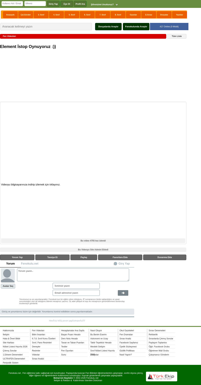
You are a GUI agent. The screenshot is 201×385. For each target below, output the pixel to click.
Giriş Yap (53, 4)
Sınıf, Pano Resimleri (42, 342)
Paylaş (84, 257)
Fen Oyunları (67, 350)
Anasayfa (10, 15)
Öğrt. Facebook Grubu (159, 346)
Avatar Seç (8, 286)
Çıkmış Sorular (10, 350)
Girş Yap (124, 263)
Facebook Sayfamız (129, 342)
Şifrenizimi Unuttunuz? (102, 4)
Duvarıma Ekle (164, 257)
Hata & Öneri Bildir (11, 338)
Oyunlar (133, 15)
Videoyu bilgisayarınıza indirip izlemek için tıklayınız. (30, 184)
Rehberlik (153, 334)
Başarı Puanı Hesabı (71, 334)
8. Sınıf (118, 15)
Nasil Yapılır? (126, 354)
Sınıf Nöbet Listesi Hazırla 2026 (102, 351)
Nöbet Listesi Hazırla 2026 (15, 346)
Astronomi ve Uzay (99, 338)
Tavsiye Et (52, 257)
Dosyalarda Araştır (108, 26)
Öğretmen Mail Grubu (159, 350)
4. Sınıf (56, 15)
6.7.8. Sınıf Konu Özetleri (43, 338)
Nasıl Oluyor (96, 330)
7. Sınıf (103, 15)
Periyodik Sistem (10, 363)
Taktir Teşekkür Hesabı (101, 342)
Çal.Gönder (26, 15)
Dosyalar (164, 15)
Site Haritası (8, 342)
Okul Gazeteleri (127, 330)
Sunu (63, 354)
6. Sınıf (87, 15)
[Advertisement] (93, 76)
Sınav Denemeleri (157, 330)
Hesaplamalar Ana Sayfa (72, 330)
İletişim (6, 334)
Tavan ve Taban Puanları (72, 342)
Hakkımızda (8, 330)
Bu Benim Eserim (98, 334)
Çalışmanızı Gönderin (159, 354)
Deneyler (36, 346)
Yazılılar (179, 15)
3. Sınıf (41, 15)
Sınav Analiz (125, 338)
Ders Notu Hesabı (69, 338)
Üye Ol (66, 4)
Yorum (10, 263)
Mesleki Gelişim (97, 346)
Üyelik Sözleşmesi (128, 346)
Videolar (36, 354)
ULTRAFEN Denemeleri (14, 359)
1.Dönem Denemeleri (13, 354)
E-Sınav (148, 15)
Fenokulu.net (29, 263)
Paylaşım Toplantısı (158, 342)
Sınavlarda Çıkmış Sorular (161, 338)
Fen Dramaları (126, 334)
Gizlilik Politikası (127, 350)
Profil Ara (80, 4)
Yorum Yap (17, 257)
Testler (64, 346)
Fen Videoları (38, 330)
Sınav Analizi (38, 359)
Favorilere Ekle (120, 257)
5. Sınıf (72, 15)
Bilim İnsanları (38, 334)
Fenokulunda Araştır (136, 26)
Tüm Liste (177, 36)
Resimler (36, 350)
